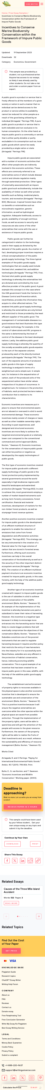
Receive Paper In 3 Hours (22, 807)
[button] (17, 916)
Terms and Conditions (11, 1039)
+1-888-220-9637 (14, 1065)
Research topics (9, 976)
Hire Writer (32, 4)
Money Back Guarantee (12, 1043)
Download (12, 844)
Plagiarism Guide (9, 972)
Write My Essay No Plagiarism (14, 1024)
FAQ (3, 999)
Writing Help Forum (10, 984)
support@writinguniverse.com (20, 1070)
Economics (19, 62)
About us (5, 995)
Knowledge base (13, 967)
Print (35, 844)
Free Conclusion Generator (13, 1020)
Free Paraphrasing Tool (11, 1016)
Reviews (5, 1003)
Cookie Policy (7, 1047)
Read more (11, 903)
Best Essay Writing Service (13, 1028)
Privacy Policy (7, 1051)
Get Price (11, 951)
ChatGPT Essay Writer (11, 980)
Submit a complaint (10, 1055)
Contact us (6, 1007)
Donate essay (7, 1011)
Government (30, 62)
